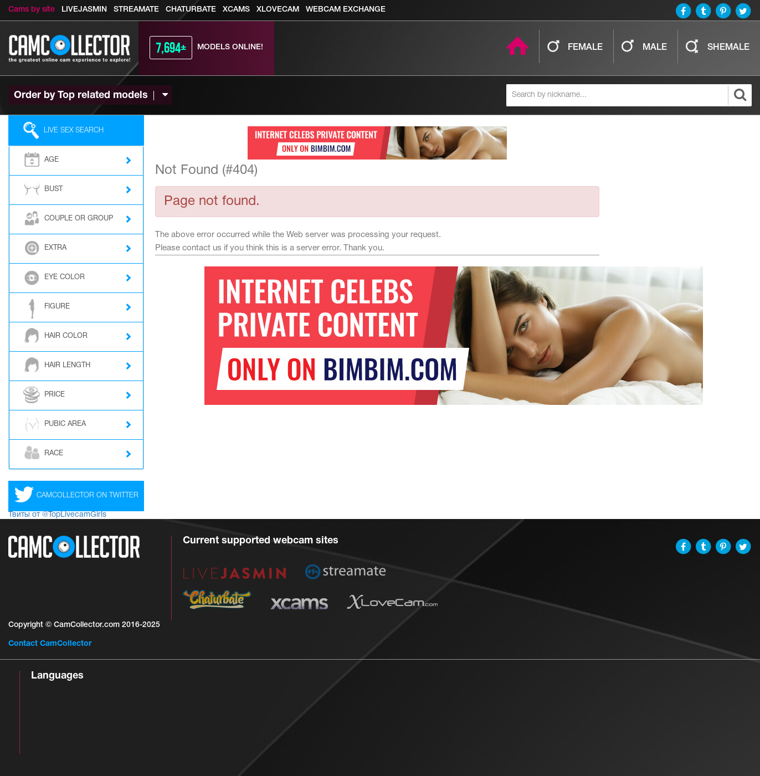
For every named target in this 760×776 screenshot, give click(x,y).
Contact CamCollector (49, 643)
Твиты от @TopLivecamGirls (57, 514)
